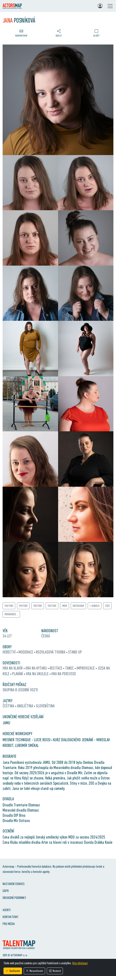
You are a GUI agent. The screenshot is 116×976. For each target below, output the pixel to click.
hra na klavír (13, 668)
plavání (18, 673)
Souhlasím (12, 971)
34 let (7, 636)
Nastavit (55, 971)
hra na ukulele (37, 673)
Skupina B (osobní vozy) (20, 689)
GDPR (6, 891)
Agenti (7, 910)
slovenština (45, 705)
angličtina (25, 705)
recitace (56, 668)
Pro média (9, 924)
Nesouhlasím (34, 971)
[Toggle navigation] (110, 6)
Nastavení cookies (14, 884)
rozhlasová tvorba (51, 652)
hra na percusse (63, 673)
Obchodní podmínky (14, 898)
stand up (75, 652)
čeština (9, 705)
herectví (10, 652)
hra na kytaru (36, 668)
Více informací (80, 963)
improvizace (86, 668)
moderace (26, 652)
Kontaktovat (10, 917)
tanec (70, 668)
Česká (45, 636)
